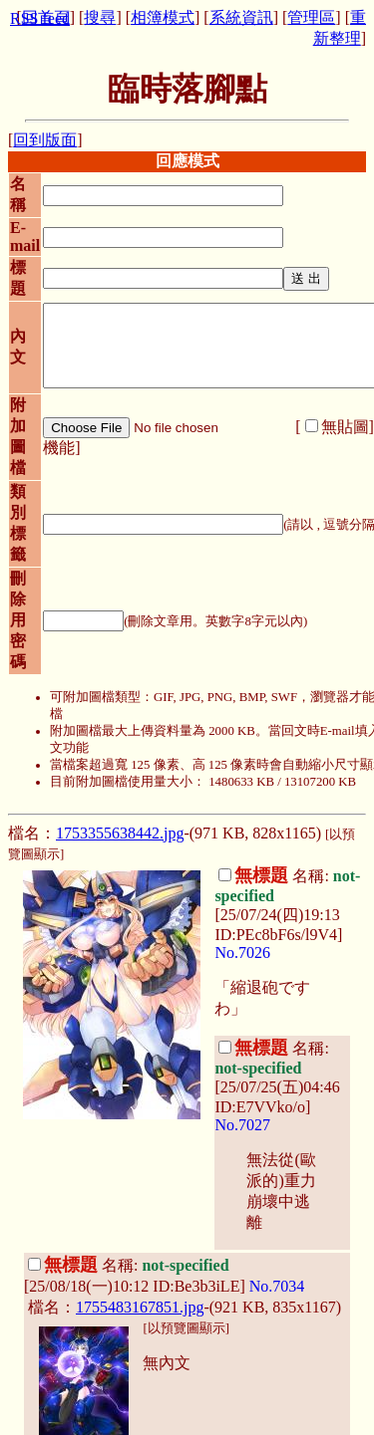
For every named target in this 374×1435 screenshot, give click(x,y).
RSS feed (40, 18)
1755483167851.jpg (139, 1307)
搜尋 (100, 17)
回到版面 (45, 139)
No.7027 (242, 1124)
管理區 (311, 17)
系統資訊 (241, 17)
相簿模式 (162, 17)
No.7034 (277, 1286)
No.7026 (242, 952)
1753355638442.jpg (120, 833)
